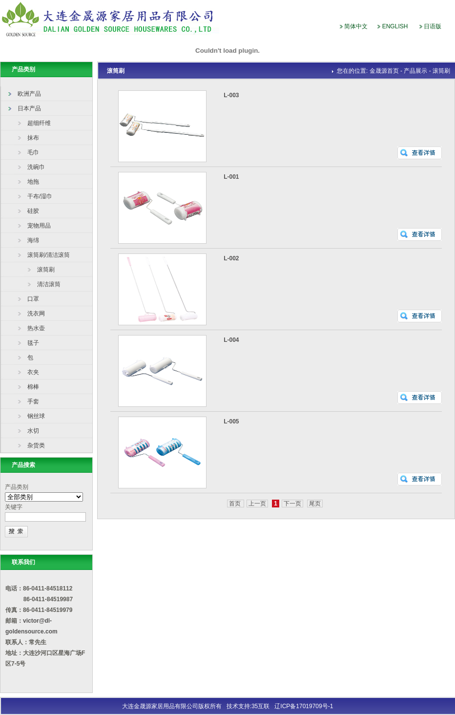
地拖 (33, 181)
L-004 (231, 339)
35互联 (260, 706)
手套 (33, 401)
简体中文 (356, 26)
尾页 (315, 503)
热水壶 (36, 328)
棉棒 (33, 386)
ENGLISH (395, 26)
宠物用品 (39, 225)
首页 (235, 503)
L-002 (231, 258)
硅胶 (33, 211)
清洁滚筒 (49, 284)
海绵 (33, 240)
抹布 (33, 137)
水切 (33, 430)
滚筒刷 (46, 269)
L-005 (231, 421)
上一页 (257, 503)
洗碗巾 (36, 167)
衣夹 (33, 372)
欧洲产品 (29, 93)
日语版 (432, 26)
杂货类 (36, 445)
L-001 (231, 176)
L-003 (231, 95)
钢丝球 (36, 416)
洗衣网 (36, 313)
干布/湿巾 (39, 196)
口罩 (33, 298)
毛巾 (33, 152)
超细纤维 (39, 123)
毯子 (33, 342)
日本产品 (29, 108)
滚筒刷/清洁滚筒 (48, 255)
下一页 (292, 503)
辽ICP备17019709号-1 (303, 706)
